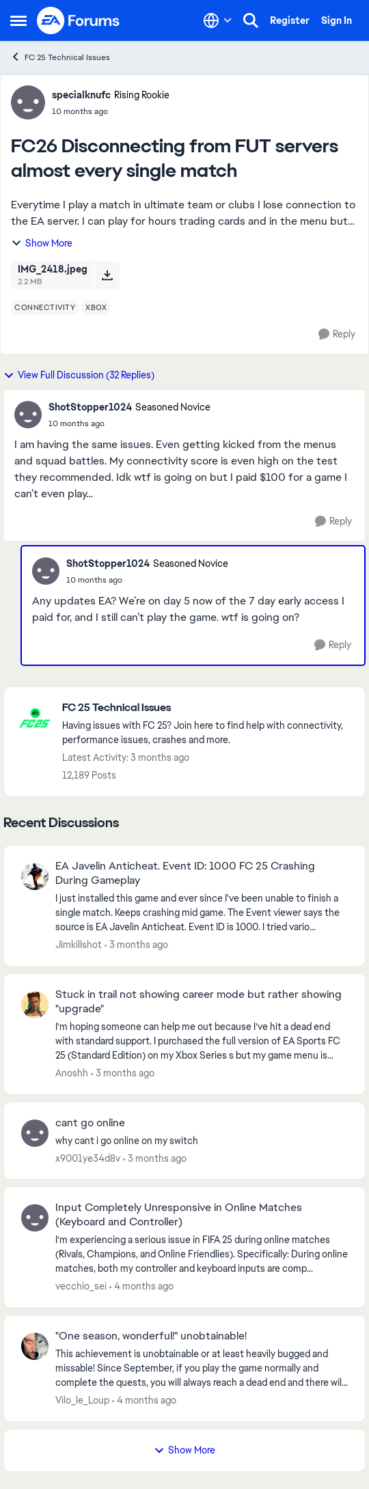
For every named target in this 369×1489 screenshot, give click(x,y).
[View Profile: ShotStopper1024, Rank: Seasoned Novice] (28, 414)
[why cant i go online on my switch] (201, 1140)
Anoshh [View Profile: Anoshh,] (71, 1073)
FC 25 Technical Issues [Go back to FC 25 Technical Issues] (60, 57)
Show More (41, 243)
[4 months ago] (141, 1286)
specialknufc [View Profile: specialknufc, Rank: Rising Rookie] (81, 95)
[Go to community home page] (78, 20)
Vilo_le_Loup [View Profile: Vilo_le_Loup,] (82, 1400)
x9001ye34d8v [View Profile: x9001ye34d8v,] (87, 1158)
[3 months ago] (136, 945)
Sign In (336, 20)
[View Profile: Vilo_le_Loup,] (35, 1346)
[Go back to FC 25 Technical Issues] (206, 708)
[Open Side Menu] (18, 20)
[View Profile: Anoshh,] (35, 1004)
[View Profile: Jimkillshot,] (35, 876)
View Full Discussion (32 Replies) (78, 375)
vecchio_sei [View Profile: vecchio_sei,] (81, 1286)
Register (290, 20)
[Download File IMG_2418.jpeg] (107, 275)
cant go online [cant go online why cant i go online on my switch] (90, 1123)
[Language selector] (217, 20)
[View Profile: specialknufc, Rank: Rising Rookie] (28, 102)
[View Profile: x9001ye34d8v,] (35, 1133)
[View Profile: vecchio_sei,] (35, 1217)
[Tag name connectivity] (45, 307)
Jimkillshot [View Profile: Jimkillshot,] (78, 944)
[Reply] (337, 334)
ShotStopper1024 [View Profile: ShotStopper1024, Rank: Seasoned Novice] (90, 407)
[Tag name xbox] (96, 307)
